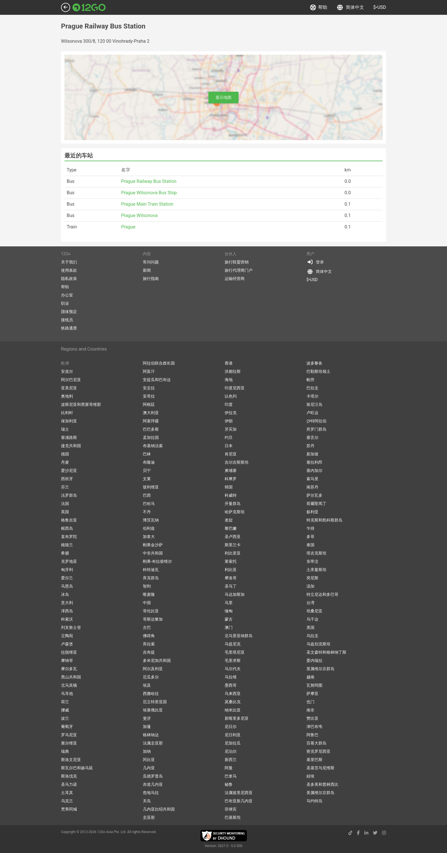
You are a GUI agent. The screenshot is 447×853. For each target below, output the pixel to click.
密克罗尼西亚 (318, 751)
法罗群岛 (69, 495)
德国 (65, 454)
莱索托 (231, 561)
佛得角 (149, 635)
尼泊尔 (231, 751)
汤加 (310, 586)
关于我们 (69, 262)
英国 (65, 512)
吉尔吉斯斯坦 (237, 462)
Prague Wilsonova (139, 215)
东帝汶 (312, 561)
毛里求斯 (233, 660)
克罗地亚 (69, 561)
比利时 (67, 412)
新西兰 (231, 759)
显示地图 (223, 97)
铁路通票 (69, 328)
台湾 (310, 602)
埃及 (147, 685)
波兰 (65, 718)
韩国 (229, 487)
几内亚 (149, 768)
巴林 (147, 454)
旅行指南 (151, 278)
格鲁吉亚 (69, 520)
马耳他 (67, 693)
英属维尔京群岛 (320, 668)
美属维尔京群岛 (320, 792)
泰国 (310, 545)
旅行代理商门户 (239, 270)
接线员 (67, 320)
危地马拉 (151, 792)
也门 (310, 701)
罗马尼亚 (69, 735)
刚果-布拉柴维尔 (157, 561)
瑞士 (65, 429)
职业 (65, 303)
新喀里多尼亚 (237, 718)
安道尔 (67, 371)
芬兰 (65, 487)
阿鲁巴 (312, 735)
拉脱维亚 (69, 652)
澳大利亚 (151, 412)
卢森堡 (67, 644)
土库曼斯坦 (316, 569)
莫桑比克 (233, 701)
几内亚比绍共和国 (159, 809)
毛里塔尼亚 (235, 652)
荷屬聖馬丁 (316, 503)
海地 (229, 379)
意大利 (67, 602)
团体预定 (69, 311)
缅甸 (229, 611)
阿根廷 (149, 404)
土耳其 (67, 792)
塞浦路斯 (69, 437)
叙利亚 (312, 512)
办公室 (67, 295)
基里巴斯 (314, 759)
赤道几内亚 (153, 784)
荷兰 (65, 701)
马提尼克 (233, 644)
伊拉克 (231, 412)
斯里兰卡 (233, 545)
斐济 (147, 718)
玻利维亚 (151, 487)
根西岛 (67, 528)
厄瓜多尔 (151, 677)
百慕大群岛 (316, 743)
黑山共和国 (71, 677)
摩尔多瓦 (69, 668)
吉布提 (149, 652)
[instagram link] (384, 833)
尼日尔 (231, 726)
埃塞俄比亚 (153, 710)
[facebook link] (358, 833)
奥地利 (67, 396)
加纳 (147, 751)
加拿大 (149, 536)
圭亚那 (149, 817)
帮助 (318, 7)
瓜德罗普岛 (153, 776)
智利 (147, 586)
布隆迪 (149, 462)
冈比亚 (149, 759)
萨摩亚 (312, 693)
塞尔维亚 (69, 743)
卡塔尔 (312, 396)
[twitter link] (375, 833)
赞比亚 (312, 718)
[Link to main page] (89, 7)
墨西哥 (231, 685)
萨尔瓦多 (314, 495)
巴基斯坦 (233, 817)
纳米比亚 (233, 710)
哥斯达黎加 (153, 619)
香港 (229, 363)
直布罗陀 (69, 536)
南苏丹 (312, 487)
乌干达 (312, 619)
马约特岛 (314, 801)
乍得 (310, 528)
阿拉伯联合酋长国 (159, 363)
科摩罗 (231, 478)
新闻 (147, 270)
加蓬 (147, 726)
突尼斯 (312, 578)
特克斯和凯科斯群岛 (324, 520)
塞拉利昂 (314, 462)
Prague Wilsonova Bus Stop (149, 192)
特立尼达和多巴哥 (322, 594)
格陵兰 (67, 545)
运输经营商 (235, 278)
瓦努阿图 (314, 685)
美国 (310, 627)
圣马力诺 (69, 784)
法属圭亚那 (153, 743)
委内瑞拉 (314, 660)
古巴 (147, 627)
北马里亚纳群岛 (239, 635)
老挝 (229, 520)
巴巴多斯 (151, 429)
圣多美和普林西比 (322, 784)
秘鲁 (229, 784)
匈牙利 (67, 569)
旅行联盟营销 (237, 262)
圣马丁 (231, 586)
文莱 (147, 478)
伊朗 (229, 421)
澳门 (229, 627)
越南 (310, 677)
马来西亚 (233, 693)
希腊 (65, 553)
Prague (128, 227)
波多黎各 (314, 363)
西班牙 (67, 478)
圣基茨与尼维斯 (320, 768)
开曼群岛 (233, 503)
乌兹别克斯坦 (318, 644)
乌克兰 (67, 801)
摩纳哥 (67, 660)
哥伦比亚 (151, 611)
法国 (65, 503)
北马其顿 (69, 685)
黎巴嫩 (231, 528)
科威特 (231, 495)
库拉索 (149, 644)
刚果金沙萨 (153, 545)
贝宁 (147, 470)
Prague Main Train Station (147, 204)
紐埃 (310, 776)
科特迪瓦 (151, 569)
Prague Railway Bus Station (148, 181)
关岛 (147, 801)
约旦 (229, 437)
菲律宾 (231, 809)
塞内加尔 (314, 470)
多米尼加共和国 (157, 660)
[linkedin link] (366, 833)
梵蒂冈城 (69, 809)
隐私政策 (69, 278)
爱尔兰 (67, 578)
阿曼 (229, 768)
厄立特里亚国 (155, 701)
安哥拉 (149, 396)
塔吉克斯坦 (316, 553)
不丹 (147, 512)
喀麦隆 (149, 594)
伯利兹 (149, 528)
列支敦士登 (71, 627)
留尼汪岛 (314, 404)
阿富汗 (149, 371)
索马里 (312, 478)
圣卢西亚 (233, 536)
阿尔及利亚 (153, 668)
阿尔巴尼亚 (71, 379)
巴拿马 (231, 776)
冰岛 (65, 594)
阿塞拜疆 (151, 421)
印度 (229, 404)
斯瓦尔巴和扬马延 (77, 768)
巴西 (147, 495)
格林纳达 (151, 735)
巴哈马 (149, 503)
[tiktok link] (350, 833)
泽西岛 (67, 611)
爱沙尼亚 (69, 470)
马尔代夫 (233, 668)
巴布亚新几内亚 (239, 801)
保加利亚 (69, 421)
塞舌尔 (312, 437)
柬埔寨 (231, 470)
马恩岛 (67, 586)
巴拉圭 (312, 388)
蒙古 (229, 619)
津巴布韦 (314, 726)
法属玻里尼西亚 (239, 792)
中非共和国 (153, 553)
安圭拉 (149, 388)
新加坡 (312, 454)
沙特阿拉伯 (316, 421)
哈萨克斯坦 (235, 512)
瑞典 (65, 751)
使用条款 (69, 270)
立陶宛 (67, 635)
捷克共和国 (71, 445)
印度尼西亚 (235, 388)
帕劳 (310, 379)
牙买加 (231, 429)
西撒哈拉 (151, 693)
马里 (229, 602)
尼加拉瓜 (233, 743)
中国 (147, 602)
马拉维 (231, 677)
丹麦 (65, 462)
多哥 (310, 536)
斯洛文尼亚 (71, 759)
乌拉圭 (312, 635)
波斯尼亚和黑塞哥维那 (81, 404)
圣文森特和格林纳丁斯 (326, 652)
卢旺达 (312, 412)
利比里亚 (233, 553)
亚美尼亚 (69, 388)
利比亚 (231, 569)
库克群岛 (151, 578)
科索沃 (67, 619)
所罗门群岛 (316, 429)
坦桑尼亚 (314, 611)
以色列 (231, 396)
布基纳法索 (153, 445)
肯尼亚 (231, 454)
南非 (310, 710)
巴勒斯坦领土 (318, 371)
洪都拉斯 (233, 371)
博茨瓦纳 (151, 520)
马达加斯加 (235, 594)
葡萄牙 (67, 726)
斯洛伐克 (69, 776)
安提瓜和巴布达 (157, 379)
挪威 (65, 710)
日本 (229, 445)
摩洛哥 (231, 578)
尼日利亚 (233, 735)
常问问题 (151, 262)
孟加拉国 (151, 437)
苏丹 (310, 445)
